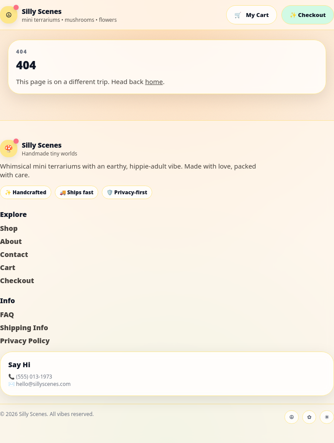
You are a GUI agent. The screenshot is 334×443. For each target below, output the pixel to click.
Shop (8, 228)
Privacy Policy (25, 340)
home (154, 81)
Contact (14, 254)
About (11, 241)
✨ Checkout (308, 15)
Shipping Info (24, 327)
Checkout (17, 280)
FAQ (7, 314)
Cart (7, 267)
